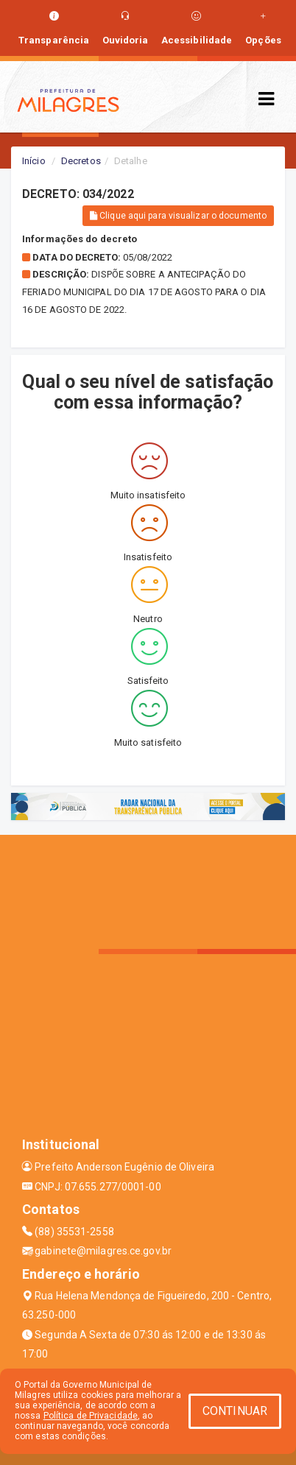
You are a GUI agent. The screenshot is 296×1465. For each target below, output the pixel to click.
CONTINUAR (234, 1411)
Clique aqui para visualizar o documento (178, 216)
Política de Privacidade (90, 1416)
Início (34, 160)
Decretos (81, 160)
